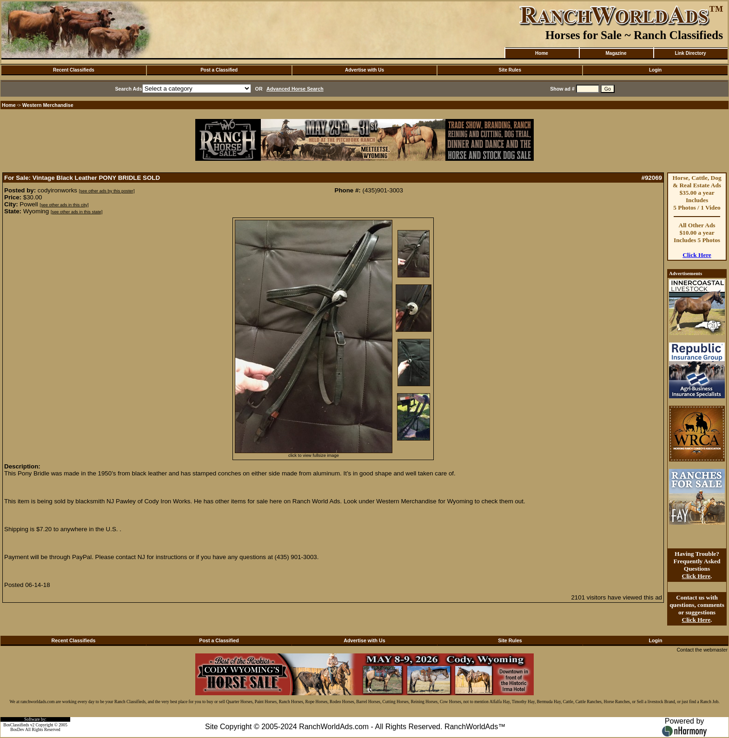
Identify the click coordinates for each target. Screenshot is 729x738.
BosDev (17, 729)
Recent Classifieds (73, 69)
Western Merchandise (47, 105)
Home (541, 53)
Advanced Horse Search (295, 89)
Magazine (615, 53)
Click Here (697, 254)
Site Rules (510, 69)
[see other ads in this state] (76, 212)
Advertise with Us (364, 69)
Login (655, 69)
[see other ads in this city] (64, 205)
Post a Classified (219, 69)
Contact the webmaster (702, 649)
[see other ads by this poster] (107, 191)
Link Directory (690, 53)
